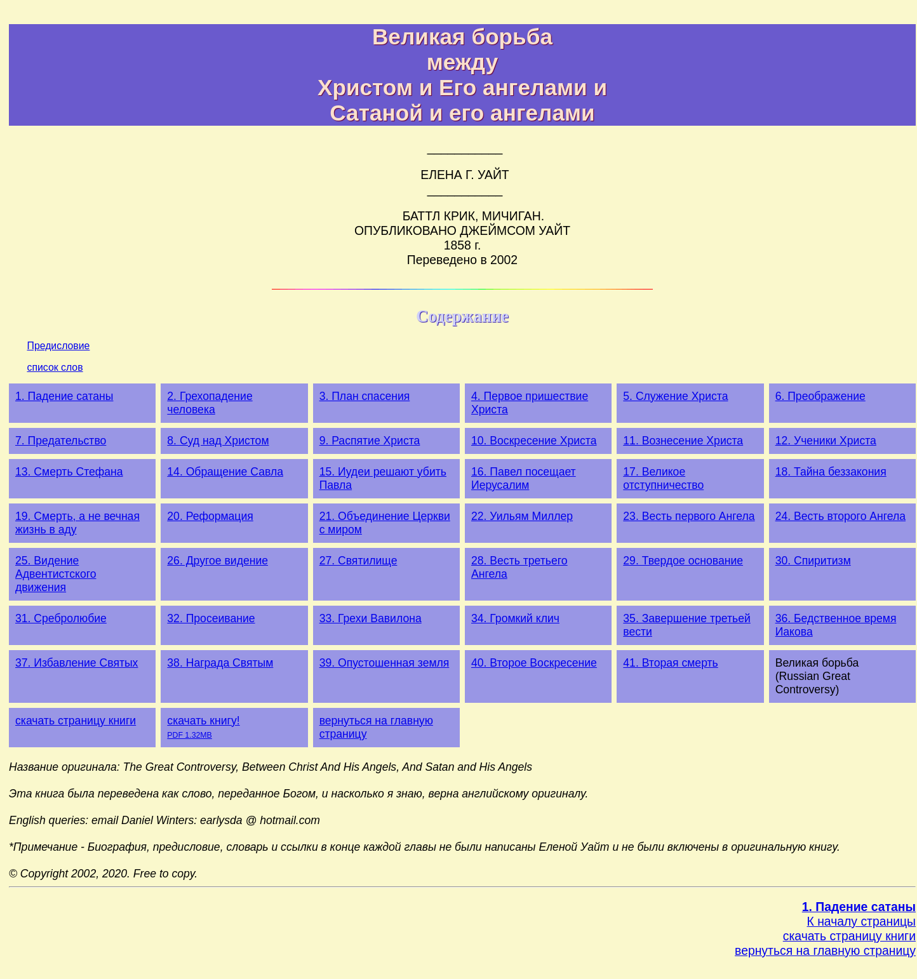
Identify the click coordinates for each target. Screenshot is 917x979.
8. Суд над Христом (218, 440)
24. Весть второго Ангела (840, 516)
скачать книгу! (203, 727)
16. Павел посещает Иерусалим (523, 478)
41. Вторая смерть (670, 662)
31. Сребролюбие (61, 618)
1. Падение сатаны (64, 396)
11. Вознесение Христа (683, 440)
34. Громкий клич (515, 618)
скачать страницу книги (75, 720)
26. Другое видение (217, 560)
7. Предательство (60, 440)
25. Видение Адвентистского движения (56, 574)
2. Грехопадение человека (209, 403)
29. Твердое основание (683, 560)
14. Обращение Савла (225, 471)
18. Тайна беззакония (831, 471)
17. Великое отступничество (663, 478)
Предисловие (58, 345)
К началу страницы (861, 921)
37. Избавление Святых (76, 662)
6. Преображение (820, 396)
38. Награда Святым (220, 662)
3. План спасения (364, 396)
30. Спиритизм (813, 560)
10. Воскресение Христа (534, 440)
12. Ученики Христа (825, 440)
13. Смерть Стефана (69, 471)
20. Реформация (210, 516)
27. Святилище (358, 560)
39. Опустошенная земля (384, 662)
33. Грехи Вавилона (370, 618)
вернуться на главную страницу (825, 950)
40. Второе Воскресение (534, 662)
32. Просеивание (211, 618)
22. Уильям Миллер (522, 516)
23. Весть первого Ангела (688, 516)
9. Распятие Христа (369, 440)
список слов (55, 367)
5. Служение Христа (675, 396)
